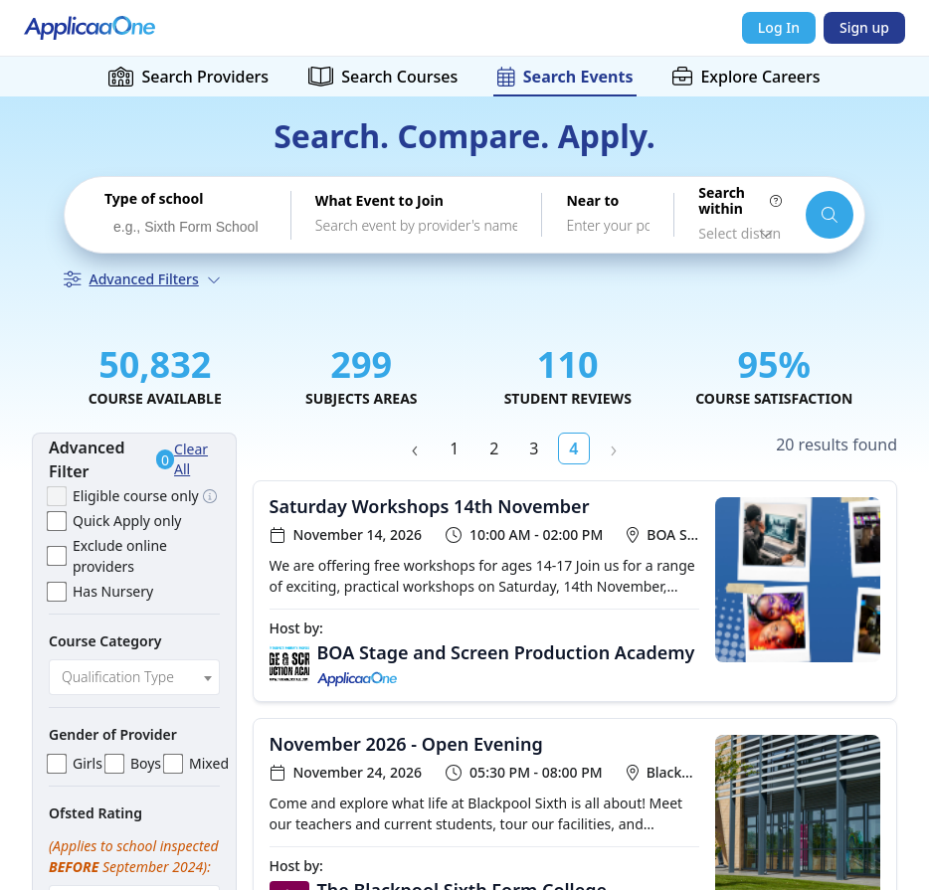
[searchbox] (190, 228)
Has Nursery (113, 591)
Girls (87, 763)
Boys (145, 763)
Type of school (153, 199)
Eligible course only (136, 495)
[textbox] (134, 677)
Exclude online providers (120, 556)
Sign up (864, 27)
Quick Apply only (127, 520)
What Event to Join (379, 201)
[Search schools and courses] (829, 215)
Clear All (191, 459)
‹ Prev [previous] (415, 448)
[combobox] (185, 225)
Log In (779, 27)
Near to (592, 201)
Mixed (209, 763)
